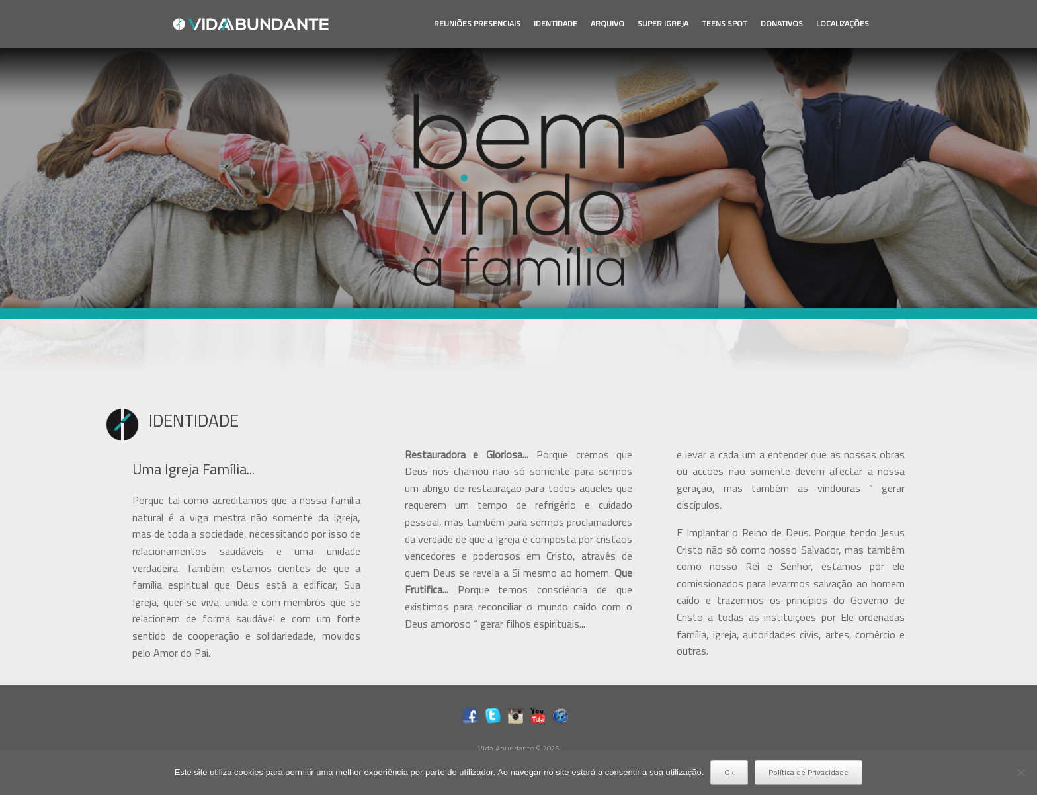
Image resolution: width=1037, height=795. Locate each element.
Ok (729, 772)
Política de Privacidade (808, 772)
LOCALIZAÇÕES (842, 23)
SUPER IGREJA (663, 23)
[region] (518, 210)
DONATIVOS (782, 23)
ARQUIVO (607, 23)
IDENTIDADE (555, 23)
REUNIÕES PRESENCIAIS (477, 23)
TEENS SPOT (724, 23)
